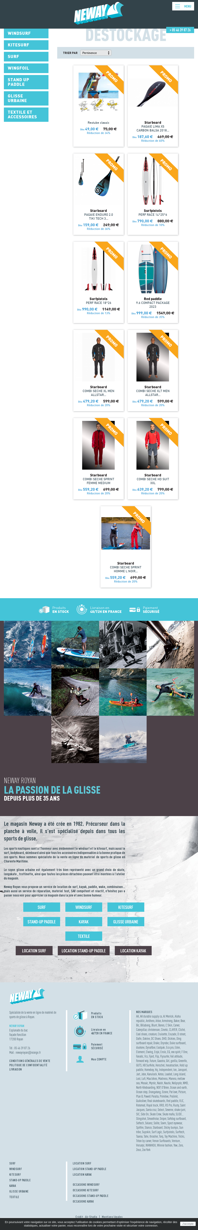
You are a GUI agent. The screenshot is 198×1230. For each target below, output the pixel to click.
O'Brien (165, 1087)
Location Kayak (133, 950)
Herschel (160, 1065)
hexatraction (172, 1065)
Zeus (138, 1150)
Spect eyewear (174, 1123)
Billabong (145, 1025)
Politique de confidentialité (28, 1065)
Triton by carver (143, 1141)
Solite (156, 1123)
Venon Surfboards (161, 1141)
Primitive (164, 1096)
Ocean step (142, 1092)
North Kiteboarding (145, 1087)
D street (181, 1034)
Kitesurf (125, 907)
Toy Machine (170, 1136)
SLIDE (179, 1114)
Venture (176, 1141)
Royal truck (152, 1105)
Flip (157, 1056)
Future (153, 1061)
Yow (175, 1145)
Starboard (158, 1127)
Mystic (152, 1083)
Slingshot (141, 1119)
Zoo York (146, 1150)
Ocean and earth (178, 1087)
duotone (140, 1047)
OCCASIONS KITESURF (86, 1190)
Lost (138, 1078)
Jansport (182, 1070)
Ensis (163, 1052)
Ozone (165, 1092)
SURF (12, 1163)
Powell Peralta (151, 1096)
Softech (140, 1123)
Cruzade (172, 1034)
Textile (84, 936)
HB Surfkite (148, 1065)
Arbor (158, 1021)
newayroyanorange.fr (28, 1052)
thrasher (154, 1136)
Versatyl (140, 1145)
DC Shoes (156, 1038)
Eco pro (170, 1047)
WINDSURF (15, 1169)
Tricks (181, 1136)
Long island (179, 1074)
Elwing (149, 1052)
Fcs (146, 1056)
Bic (137, 1025)
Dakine (146, 1038)
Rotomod (140, 1105)
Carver (176, 1025)
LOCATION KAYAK (82, 1174)
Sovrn (163, 1123)
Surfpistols (168, 1132)
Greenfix (182, 1061)
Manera (172, 1078)
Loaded (168, 1074)
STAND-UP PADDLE (20, 1180)
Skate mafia (169, 1114)
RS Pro (168, 1105)
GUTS (139, 1065)
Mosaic (144, 1083)
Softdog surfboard (176, 1119)
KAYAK (12, 1185)
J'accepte (188, 1223)
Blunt (154, 1025)
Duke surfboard (178, 1043)
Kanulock (152, 1074)
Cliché (181, 1030)
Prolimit (174, 1096)
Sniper (163, 1119)
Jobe (143, 1074)
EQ (168, 1052)
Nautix (167, 1083)
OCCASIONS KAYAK (83, 1201)
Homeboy (149, 1070)
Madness (163, 1078)
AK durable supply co (151, 1016)
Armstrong (167, 1021)
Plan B (139, 1096)
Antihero (150, 1021)
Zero (181, 1145)
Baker (176, 1021)
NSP (158, 1087)
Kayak (84, 921)
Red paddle (172, 1101)
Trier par (70, 53)
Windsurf (83, 907)
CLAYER (173, 1030)
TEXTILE (14, 1197)
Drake (156, 1043)
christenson (154, 1030)
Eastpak (160, 1047)
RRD (161, 1105)
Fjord (151, 1056)
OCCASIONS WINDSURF (86, 1184)
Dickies (171, 1038)
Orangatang (155, 1092)
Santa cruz (151, 1110)
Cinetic (164, 1030)
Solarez (148, 1123)
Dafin (139, 1038)
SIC (138, 1114)
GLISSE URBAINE (19, 1191)
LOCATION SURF (82, 1163)
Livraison (15, 1069)
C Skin (169, 1025)
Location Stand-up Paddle (84, 950)
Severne (169, 1110)
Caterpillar (141, 1030)
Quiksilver (141, 1101)
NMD (185, 1083)
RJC (181, 1101)
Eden (177, 1047)
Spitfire (140, 1127)
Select (161, 1110)
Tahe (146, 1136)
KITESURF (15, 1174)
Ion (175, 1070)
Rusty (176, 1105)
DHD (164, 1038)
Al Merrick (168, 1016)
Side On (145, 1114)
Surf (42, 907)
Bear (183, 1021)
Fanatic (139, 1056)
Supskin (146, 1132)
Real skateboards (156, 1101)
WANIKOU (151, 1145)
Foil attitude (176, 1056)
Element (140, 1052)
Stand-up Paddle (42, 921)
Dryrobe (165, 1043)
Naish (160, 1083)
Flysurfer (164, 1056)
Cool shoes (141, 1034)
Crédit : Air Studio (86, 1217)
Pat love (173, 1092)
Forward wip (142, 1061)
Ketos (161, 1074)
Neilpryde (177, 1083)
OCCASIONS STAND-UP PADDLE (90, 1196)
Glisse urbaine (125, 921)
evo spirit (175, 1052)
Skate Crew (155, 1114)
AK (137, 1016)
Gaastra (161, 1061)
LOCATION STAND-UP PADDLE (89, 1169)
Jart (138, 1074)
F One (184, 1052)
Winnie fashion (164, 1145)
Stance (148, 1127)
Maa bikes (152, 1078)
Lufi (143, 1078)
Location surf (34, 950)
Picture (182, 1092)
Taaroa (139, 1136)
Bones (161, 1025)
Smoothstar (153, 1119)
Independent (165, 1070)
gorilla (174, 1061)
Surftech (180, 1132)
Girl (167, 1061)
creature (152, 1034)
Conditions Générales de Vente (29, 1061)
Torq (161, 1136)
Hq (156, 1070)
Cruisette (162, 1034)
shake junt (179, 1110)
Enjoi (156, 1052)
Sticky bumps (171, 1127)
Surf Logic (157, 1132)
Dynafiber (150, 1047)
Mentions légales (112, 1217)
